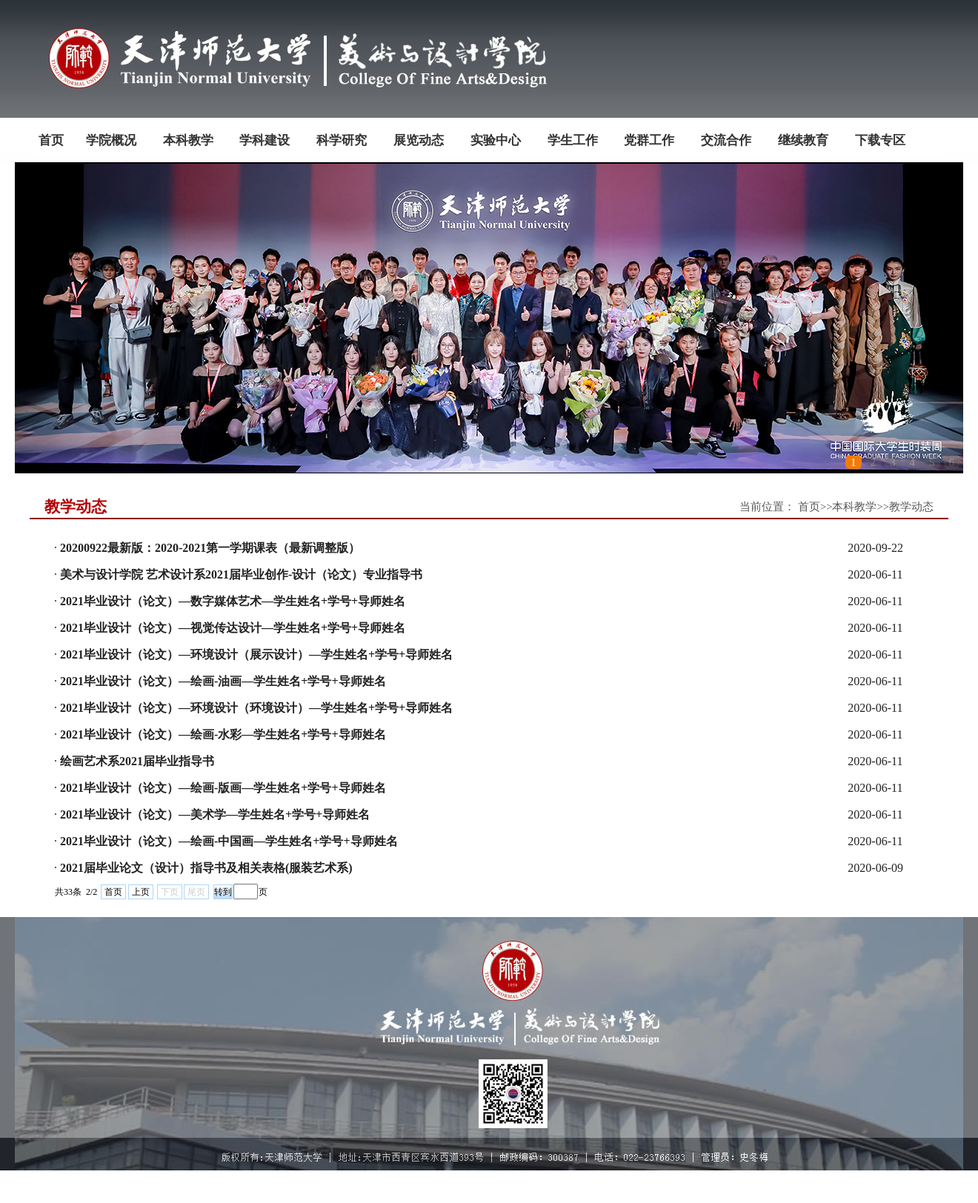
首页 (113, 892)
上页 (141, 892)
